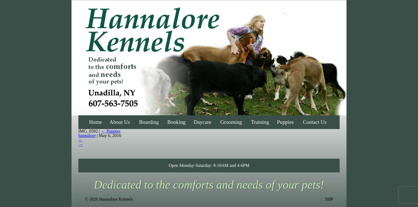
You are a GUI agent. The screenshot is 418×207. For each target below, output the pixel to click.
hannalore (87, 135)
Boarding (149, 122)
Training (260, 122)
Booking (176, 122)
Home (95, 122)
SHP (329, 199)
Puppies (285, 122)
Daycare (202, 122)
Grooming (231, 122)
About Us (119, 122)
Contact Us (315, 122)
